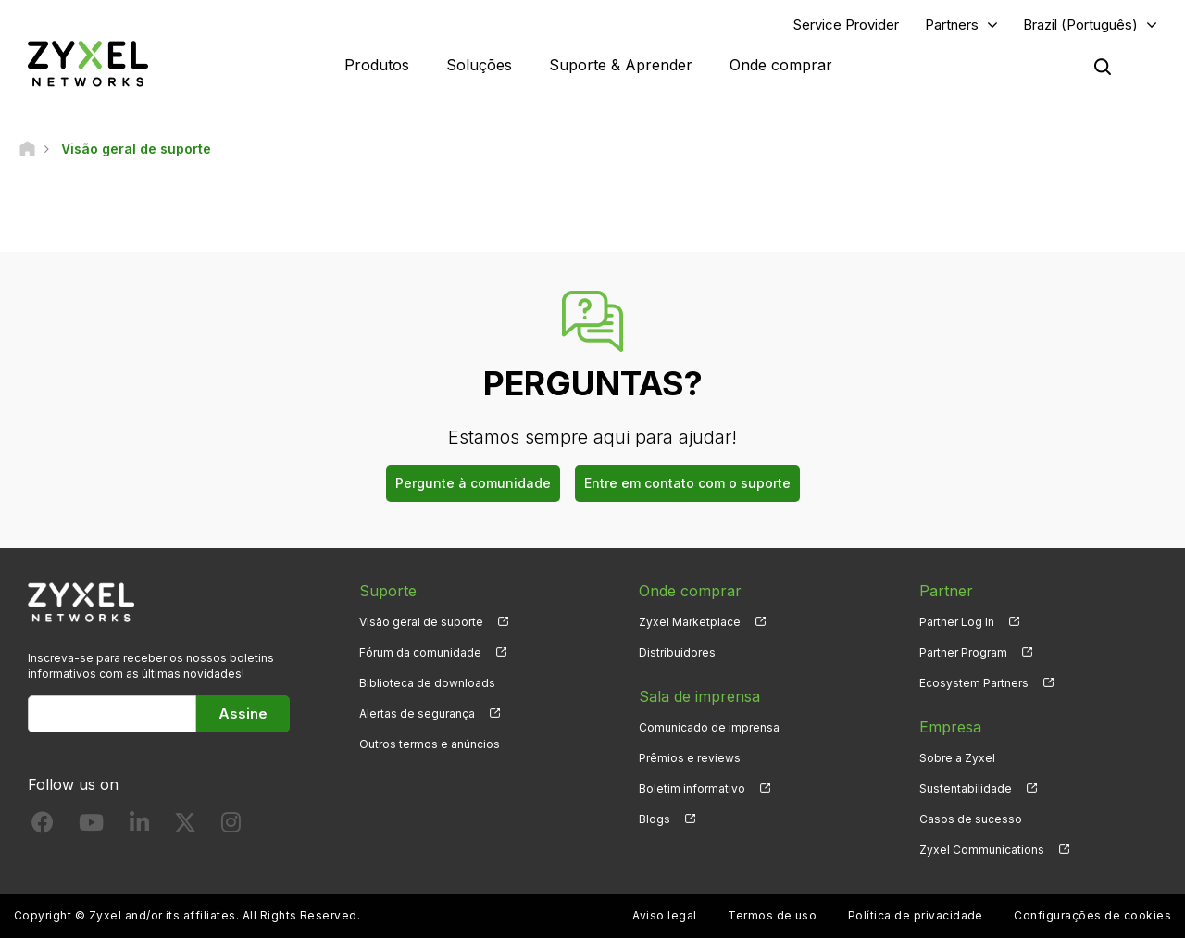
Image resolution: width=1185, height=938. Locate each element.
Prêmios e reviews (690, 758)
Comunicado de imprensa (709, 727)
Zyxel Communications (981, 850)
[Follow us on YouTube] (91, 826)
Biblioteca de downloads (427, 683)
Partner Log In (956, 622)
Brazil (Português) (1080, 24)
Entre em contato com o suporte (687, 483)
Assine (243, 713)
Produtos (376, 65)
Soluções (479, 65)
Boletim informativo (692, 788)
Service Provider (846, 24)
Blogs (654, 819)
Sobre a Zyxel (957, 758)
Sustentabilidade (965, 788)
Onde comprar (781, 65)
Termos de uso (772, 915)
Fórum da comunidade (420, 652)
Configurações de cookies (1092, 915)
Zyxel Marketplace (690, 622)
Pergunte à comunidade (473, 483)
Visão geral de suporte (421, 622)
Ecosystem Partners (974, 683)
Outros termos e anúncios (429, 744)
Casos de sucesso (970, 819)
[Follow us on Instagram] (231, 826)
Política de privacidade (915, 915)
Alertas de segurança (417, 713)
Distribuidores (677, 652)
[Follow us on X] (185, 826)
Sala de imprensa (699, 696)
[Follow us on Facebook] (42, 826)
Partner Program (963, 652)
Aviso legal (664, 915)
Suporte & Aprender (620, 65)
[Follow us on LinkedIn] (139, 826)
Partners (952, 24)
